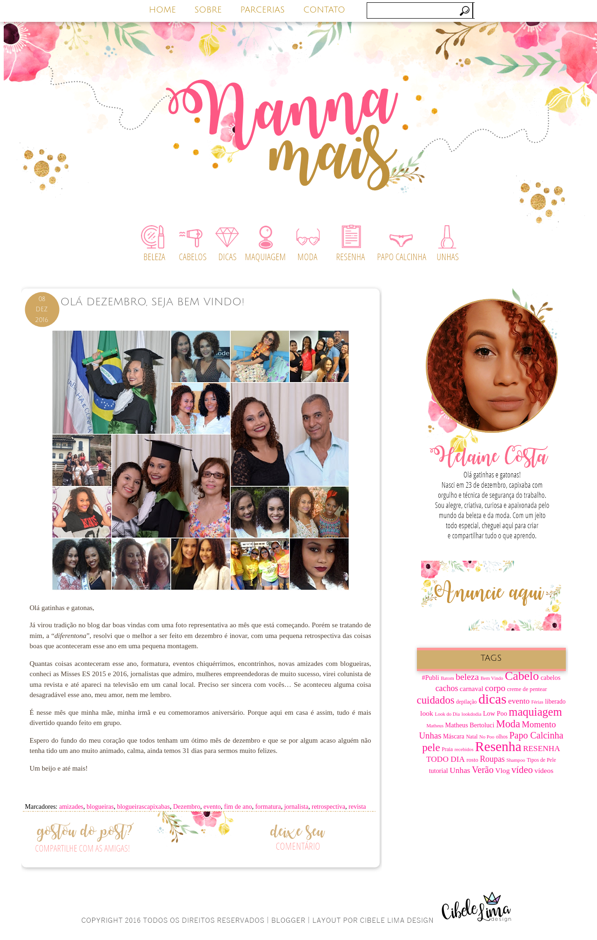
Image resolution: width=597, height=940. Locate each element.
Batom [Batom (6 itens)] (447, 678)
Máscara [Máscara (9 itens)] (453, 736)
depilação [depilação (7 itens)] (466, 702)
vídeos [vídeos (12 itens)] (544, 770)
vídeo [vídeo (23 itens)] (522, 770)
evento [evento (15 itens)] (519, 701)
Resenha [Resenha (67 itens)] (498, 746)
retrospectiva (328, 806)
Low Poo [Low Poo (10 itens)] (495, 713)
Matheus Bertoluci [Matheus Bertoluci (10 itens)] (470, 725)
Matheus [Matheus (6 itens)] (434, 725)
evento (212, 806)
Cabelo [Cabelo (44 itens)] (522, 676)
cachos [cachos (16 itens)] (447, 688)
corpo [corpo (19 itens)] (495, 688)
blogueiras (100, 806)
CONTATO (324, 9)
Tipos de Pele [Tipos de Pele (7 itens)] (541, 760)
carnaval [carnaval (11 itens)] (471, 688)
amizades (71, 806)
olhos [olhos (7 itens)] (502, 737)
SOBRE (208, 9)
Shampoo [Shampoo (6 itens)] (515, 760)
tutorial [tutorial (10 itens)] (438, 770)
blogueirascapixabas (143, 806)
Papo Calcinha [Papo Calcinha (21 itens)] (536, 735)
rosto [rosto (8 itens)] (472, 760)
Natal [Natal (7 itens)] (471, 737)
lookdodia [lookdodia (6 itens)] (472, 714)
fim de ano (238, 806)
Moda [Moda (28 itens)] (508, 724)
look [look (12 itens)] (426, 713)
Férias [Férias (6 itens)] (537, 702)
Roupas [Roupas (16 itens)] (492, 759)
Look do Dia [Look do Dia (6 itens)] (447, 714)
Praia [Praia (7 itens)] (447, 749)
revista (357, 806)
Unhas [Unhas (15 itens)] (459, 770)
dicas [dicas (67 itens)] (492, 699)
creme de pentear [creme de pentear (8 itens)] (527, 689)
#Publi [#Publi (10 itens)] (430, 677)
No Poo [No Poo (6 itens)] (486, 736)
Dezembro (186, 806)
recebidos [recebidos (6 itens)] (464, 749)
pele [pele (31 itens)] (431, 747)
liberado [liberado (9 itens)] (555, 701)
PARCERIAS (262, 9)
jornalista (296, 806)
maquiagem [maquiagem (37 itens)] (535, 711)
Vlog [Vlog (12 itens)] (502, 770)
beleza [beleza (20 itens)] (467, 677)
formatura (268, 806)
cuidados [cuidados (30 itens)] (436, 700)
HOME (162, 9)
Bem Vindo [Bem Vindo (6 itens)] (492, 678)
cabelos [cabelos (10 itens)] (551, 677)
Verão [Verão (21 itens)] (483, 770)
